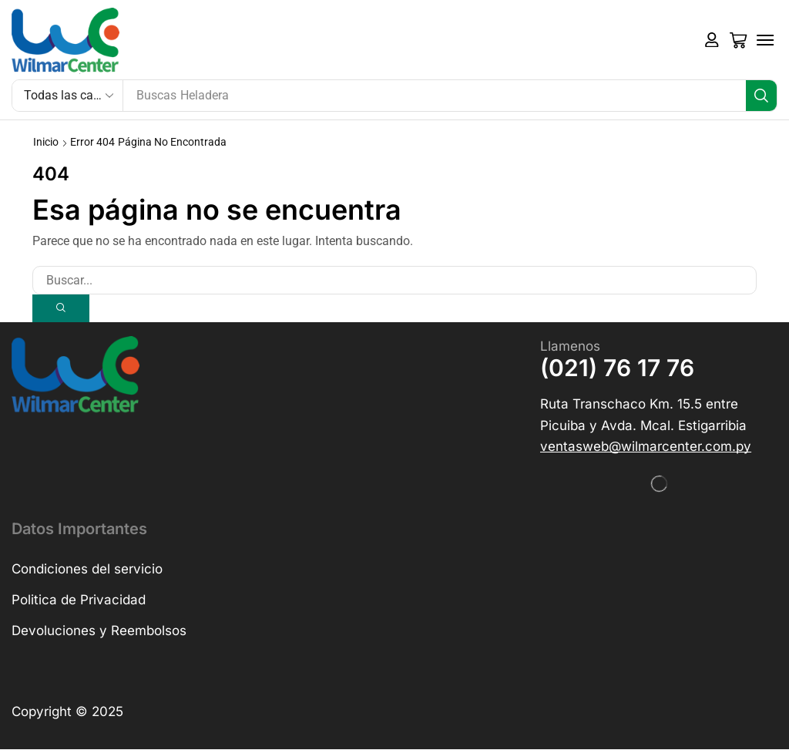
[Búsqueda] (761, 95)
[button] (712, 40)
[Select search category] (67, 95)
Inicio (46, 142)
